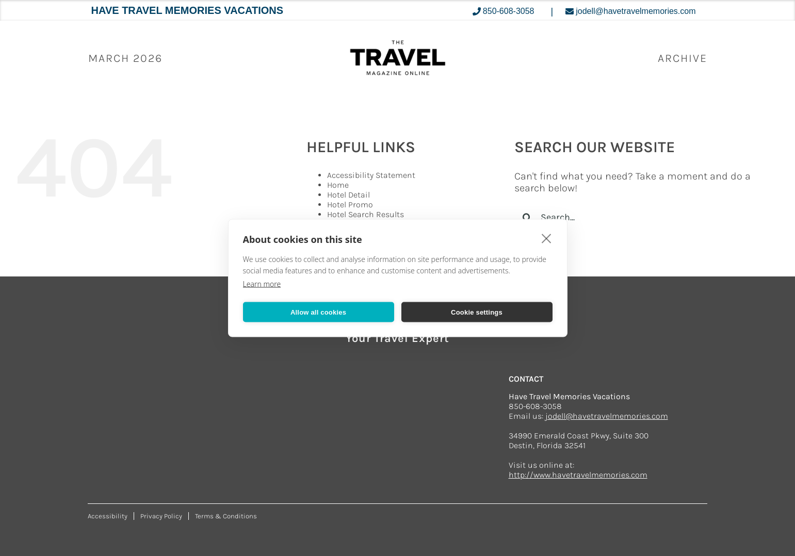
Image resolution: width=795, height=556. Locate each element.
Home (338, 185)
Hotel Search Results (365, 214)
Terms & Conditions (226, 516)
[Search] (527, 217)
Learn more (262, 284)
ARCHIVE (682, 58)
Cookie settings (476, 312)
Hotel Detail (348, 195)
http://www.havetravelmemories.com (578, 475)
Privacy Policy (161, 516)
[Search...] (636, 217)
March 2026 (125, 58)
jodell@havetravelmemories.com (606, 416)
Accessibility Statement (371, 175)
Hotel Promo (350, 204)
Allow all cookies (318, 312)
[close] (547, 238)
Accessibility (107, 516)
